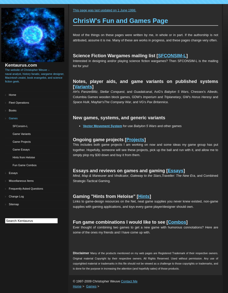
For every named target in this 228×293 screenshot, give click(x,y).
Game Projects (22, 141)
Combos (177, 222)
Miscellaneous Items (21, 180)
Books (12, 110)
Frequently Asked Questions (26, 188)
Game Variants (22, 133)
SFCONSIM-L (172, 55)
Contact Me (129, 281)
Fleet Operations (19, 102)
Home (12, 94)
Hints (144, 196)
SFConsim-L (20, 126)
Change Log (16, 196)
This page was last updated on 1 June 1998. (104, 10)
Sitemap (14, 204)
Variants (83, 86)
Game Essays (21, 149)
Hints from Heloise (24, 157)
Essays (13, 172)
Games (13, 118)
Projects (135, 139)
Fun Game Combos (25, 165)
